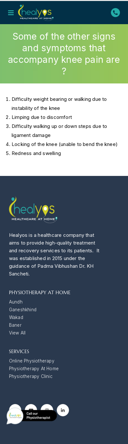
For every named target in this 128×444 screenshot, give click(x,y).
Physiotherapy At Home (34, 368)
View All (17, 332)
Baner (15, 325)
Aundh (16, 301)
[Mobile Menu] (13, 12)
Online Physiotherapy (31, 360)
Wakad (16, 317)
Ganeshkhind (22, 309)
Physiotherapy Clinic (31, 376)
